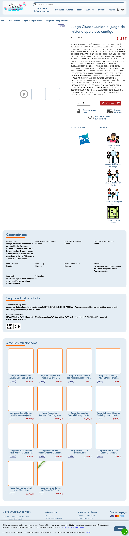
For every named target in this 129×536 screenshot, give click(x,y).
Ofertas (69, 9)
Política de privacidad (53, 518)
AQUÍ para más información (73, 527)
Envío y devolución (85, 518)
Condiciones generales (87, 515)
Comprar (113, 103)
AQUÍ (88, 532)
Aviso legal (49, 515)
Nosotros (79, 9)
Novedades (59, 9)
